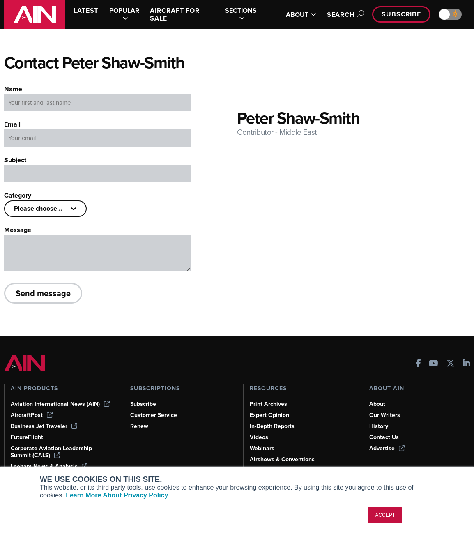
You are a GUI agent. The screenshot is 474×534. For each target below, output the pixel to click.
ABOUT (301, 14)
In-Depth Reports (272, 426)
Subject (15, 160)
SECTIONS (241, 14)
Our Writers (384, 415)
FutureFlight (27, 437)
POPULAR (124, 14)
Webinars (262, 448)
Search (344, 14)
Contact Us (384, 437)
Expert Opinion (269, 415)
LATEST (86, 10)
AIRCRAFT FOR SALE (175, 14)
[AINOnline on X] (450, 364)
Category (17, 195)
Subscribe (401, 14)
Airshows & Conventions (282, 459)
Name (13, 89)
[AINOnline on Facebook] (418, 364)
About (377, 403)
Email (12, 124)
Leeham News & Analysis (49, 466)
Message (17, 230)
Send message (43, 293)
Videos (259, 437)
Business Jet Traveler (44, 426)
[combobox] (15, 209)
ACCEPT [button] (385, 515)
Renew (139, 426)
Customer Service (153, 415)
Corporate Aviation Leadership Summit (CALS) (51, 452)
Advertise (387, 448)
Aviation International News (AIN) (60, 403)
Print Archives (268, 403)
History (378, 426)
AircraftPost (32, 415)
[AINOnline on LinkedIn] (466, 364)
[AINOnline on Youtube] (433, 364)
